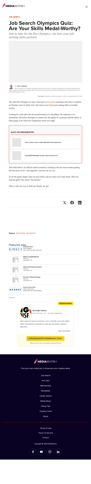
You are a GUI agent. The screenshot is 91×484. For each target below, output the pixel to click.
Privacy (46, 437)
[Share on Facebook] (72, 202)
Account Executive (29, 287)
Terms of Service (45, 433)
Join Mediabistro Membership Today (45, 338)
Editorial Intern (28, 246)
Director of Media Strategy (31, 277)
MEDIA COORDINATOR (31, 257)
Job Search (14, 17)
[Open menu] (86, 7)
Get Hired (20, 233)
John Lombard (22, 86)
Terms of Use (45, 428)
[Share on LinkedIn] (79, 202)
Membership (45, 386)
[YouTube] (41, 451)
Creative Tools (46, 411)
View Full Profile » (64, 331)
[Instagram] (49, 451)
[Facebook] (33, 451)
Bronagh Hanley (40, 310)
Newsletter (45, 391)
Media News (45, 401)
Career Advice (46, 396)
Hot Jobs (45, 380)
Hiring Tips (45, 406)
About (45, 416)
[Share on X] (64, 202)
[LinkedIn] (58, 451)
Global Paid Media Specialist (32, 267)
